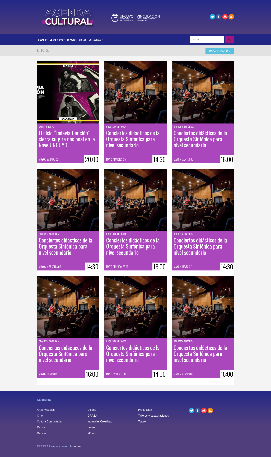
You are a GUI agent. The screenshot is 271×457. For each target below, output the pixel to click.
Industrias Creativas (100, 421)
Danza (41, 427)
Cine (40, 415)
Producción (145, 409)
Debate (41, 433)
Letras (91, 427)
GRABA (92, 415)
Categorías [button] (96, 39)
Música (92, 433)
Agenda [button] (43, 39)
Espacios (72, 39)
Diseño (92, 409)
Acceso (78, 446)
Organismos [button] (57, 39)
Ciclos (82, 39)
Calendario (219, 51)
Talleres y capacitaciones (153, 415)
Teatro (142, 421)
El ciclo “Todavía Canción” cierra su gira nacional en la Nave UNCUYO (67, 139)
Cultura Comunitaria (49, 421)
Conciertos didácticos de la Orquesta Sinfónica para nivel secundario (133, 139)
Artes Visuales (46, 409)
